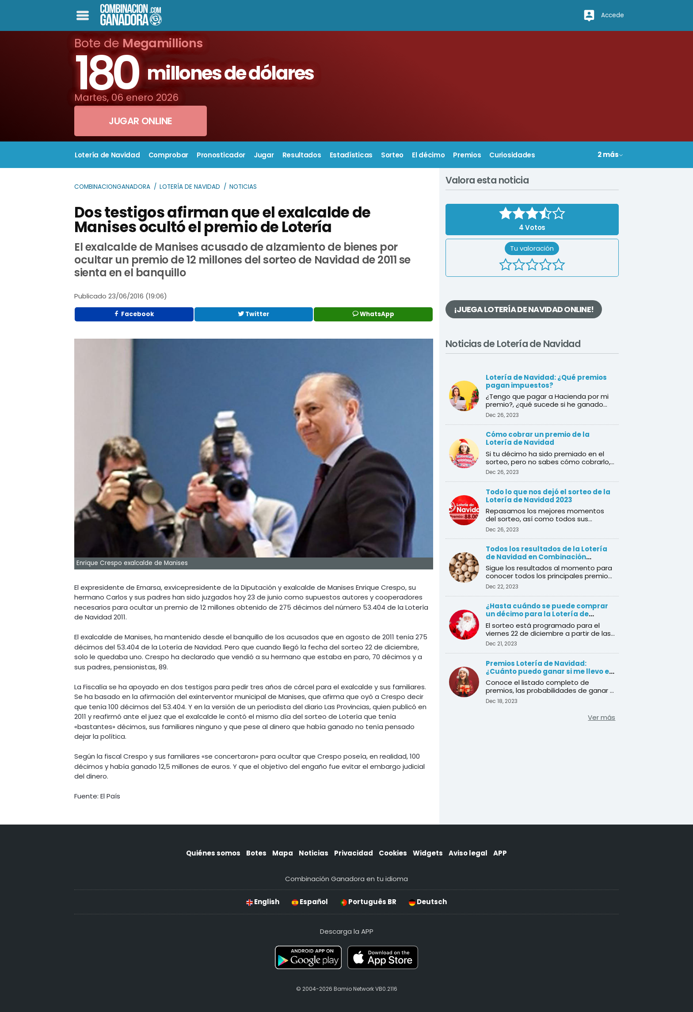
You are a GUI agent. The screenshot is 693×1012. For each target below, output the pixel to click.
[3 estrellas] (532, 266)
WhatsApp (373, 314)
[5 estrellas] (558, 266)
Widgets (428, 853)
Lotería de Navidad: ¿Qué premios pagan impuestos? (546, 381)
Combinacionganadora (112, 187)
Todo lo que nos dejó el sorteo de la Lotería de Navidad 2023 (548, 495)
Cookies (393, 853)
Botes (256, 853)
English (262, 901)
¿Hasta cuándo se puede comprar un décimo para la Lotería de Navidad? (547, 613)
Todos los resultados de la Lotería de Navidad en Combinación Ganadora (546, 556)
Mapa (282, 853)
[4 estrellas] (545, 266)
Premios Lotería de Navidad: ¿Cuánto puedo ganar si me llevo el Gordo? (548, 671)
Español (310, 901)
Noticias (243, 187)
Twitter (253, 314)
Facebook (134, 314)
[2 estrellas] (518, 266)
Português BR (368, 901)
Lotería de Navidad (190, 187)
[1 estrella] (505, 266)
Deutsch (428, 901)
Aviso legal (468, 853)
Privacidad (353, 853)
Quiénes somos (213, 853)
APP (500, 853)
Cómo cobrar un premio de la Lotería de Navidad (538, 438)
